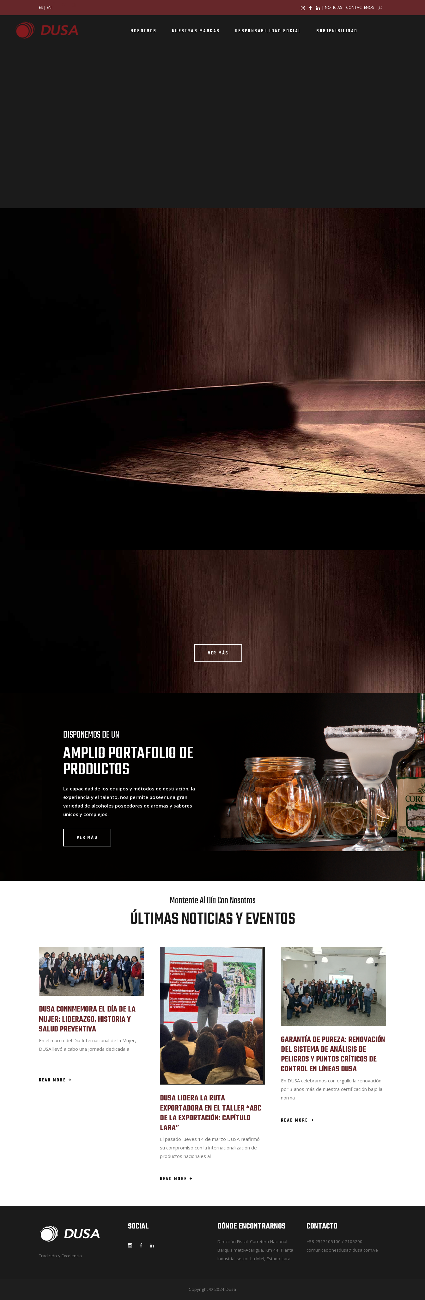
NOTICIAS (333, 7)
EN (49, 7)
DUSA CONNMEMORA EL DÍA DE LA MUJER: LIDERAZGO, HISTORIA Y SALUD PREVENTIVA (87, 1019)
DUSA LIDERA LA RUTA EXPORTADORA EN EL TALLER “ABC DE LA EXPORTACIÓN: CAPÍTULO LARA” (210, 1113)
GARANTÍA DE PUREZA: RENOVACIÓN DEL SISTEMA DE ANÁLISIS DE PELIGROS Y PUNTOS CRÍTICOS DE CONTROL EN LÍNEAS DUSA (333, 1054)
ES (41, 7)
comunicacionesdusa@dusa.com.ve (342, 1250)
